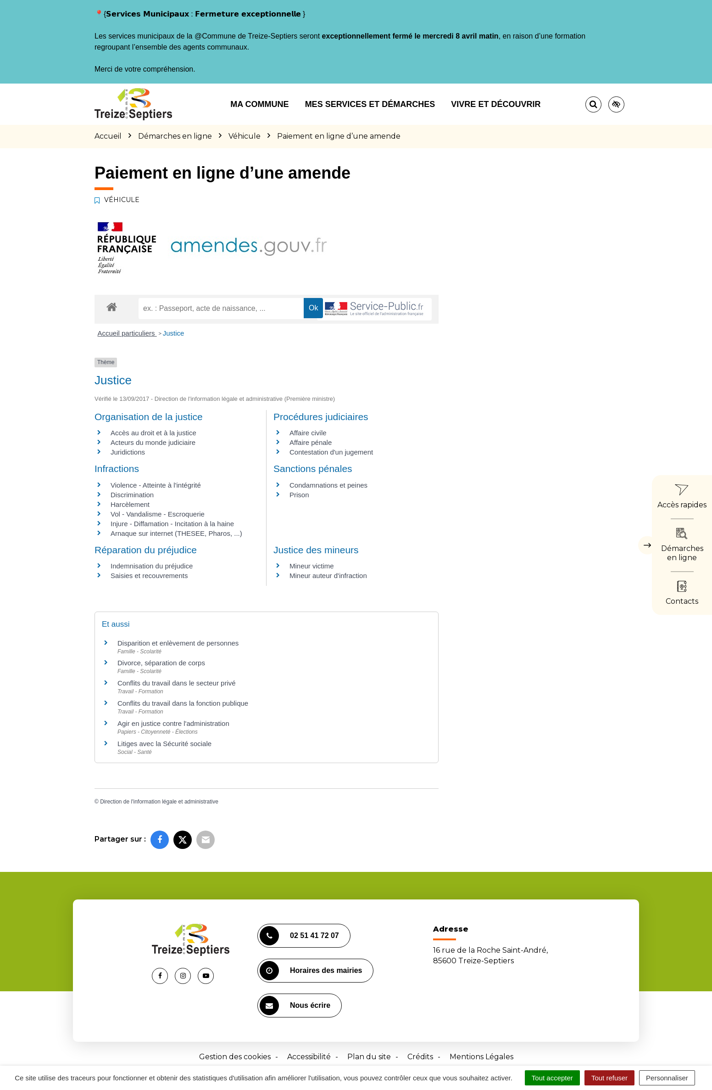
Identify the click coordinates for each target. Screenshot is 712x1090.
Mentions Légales (481, 1056)
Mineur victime (311, 566)
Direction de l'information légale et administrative (159, 801)
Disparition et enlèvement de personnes (178, 643)
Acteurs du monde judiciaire (153, 442)
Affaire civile (308, 433)
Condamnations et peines (328, 485)
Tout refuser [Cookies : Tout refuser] (609, 1078)
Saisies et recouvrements (149, 575)
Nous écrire (295, 1005)
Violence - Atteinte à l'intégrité (156, 485)
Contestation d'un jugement (331, 452)
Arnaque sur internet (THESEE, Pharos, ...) (176, 533)
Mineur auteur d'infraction (328, 575)
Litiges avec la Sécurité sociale (164, 743)
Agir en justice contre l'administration (173, 723)
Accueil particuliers (127, 333)
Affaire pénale (310, 442)
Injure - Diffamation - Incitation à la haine (172, 524)
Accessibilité (309, 1056)
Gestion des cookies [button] (235, 1056)
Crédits (420, 1056)
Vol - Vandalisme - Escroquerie (158, 514)
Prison (299, 495)
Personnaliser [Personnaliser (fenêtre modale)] (667, 1078)
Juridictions (128, 452)
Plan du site (369, 1056)
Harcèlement (130, 504)
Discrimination (132, 495)
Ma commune (259, 104)
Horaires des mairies (311, 970)
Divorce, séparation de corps (161, 663)
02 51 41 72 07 (299, 935)
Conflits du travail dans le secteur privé (176, 683)
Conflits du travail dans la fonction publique (182, 703)
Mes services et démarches (370, 104)
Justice (173, 333)
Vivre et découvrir (495, 104)
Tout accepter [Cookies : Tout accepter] (552, 1078)
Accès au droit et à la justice (153, 433)
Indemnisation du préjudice (152, 566)
